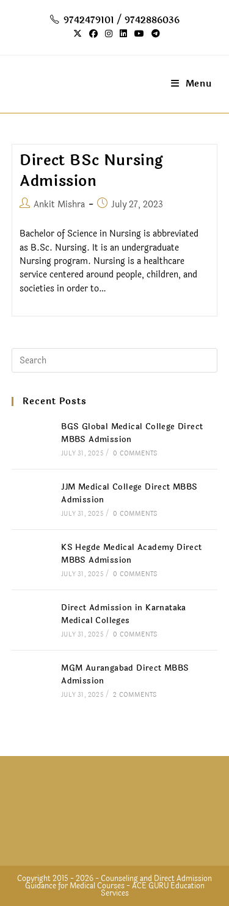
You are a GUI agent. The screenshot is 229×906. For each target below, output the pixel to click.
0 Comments (135, 453)
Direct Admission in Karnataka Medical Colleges (123, 614)
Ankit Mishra (59, 204)
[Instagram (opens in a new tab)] (108, 34)
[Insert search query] (115, 360)
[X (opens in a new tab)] (77, 34)
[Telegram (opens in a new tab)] (154, 34)
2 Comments (134, 695)
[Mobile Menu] (191, 84)
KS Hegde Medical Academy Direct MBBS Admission (131, 553)
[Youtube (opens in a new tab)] (139, 34)
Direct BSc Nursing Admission (91, 171)
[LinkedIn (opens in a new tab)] (123, 34)
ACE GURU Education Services (153, 889)
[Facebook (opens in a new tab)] (93, 34)
